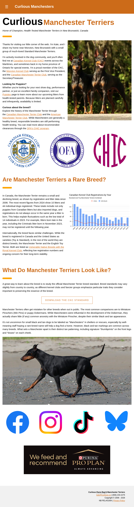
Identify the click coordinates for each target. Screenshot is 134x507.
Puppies (6, 94)
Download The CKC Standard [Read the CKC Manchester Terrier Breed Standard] (67, 300)
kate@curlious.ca (103, 495)
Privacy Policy (119, 501)
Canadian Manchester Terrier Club (28, 74)
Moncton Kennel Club (17, 71)
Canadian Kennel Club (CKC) (28, 60)
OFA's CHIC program (38, 128)
